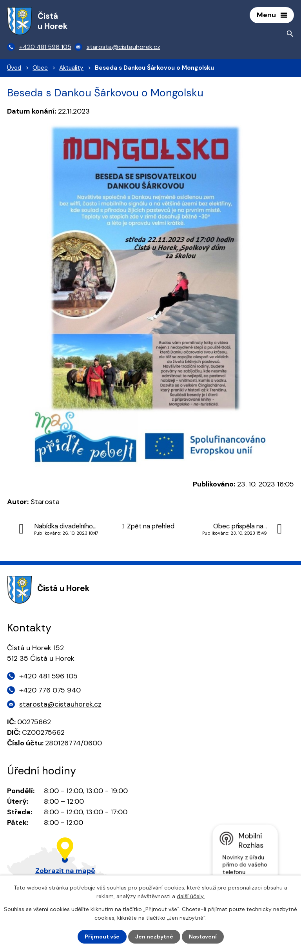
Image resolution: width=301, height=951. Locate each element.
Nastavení (203, 936)
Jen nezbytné (154, 936)
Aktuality (71, 68)
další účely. (191, 896)
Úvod (14, 68)
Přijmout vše (102, 936)
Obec (40, 68)
